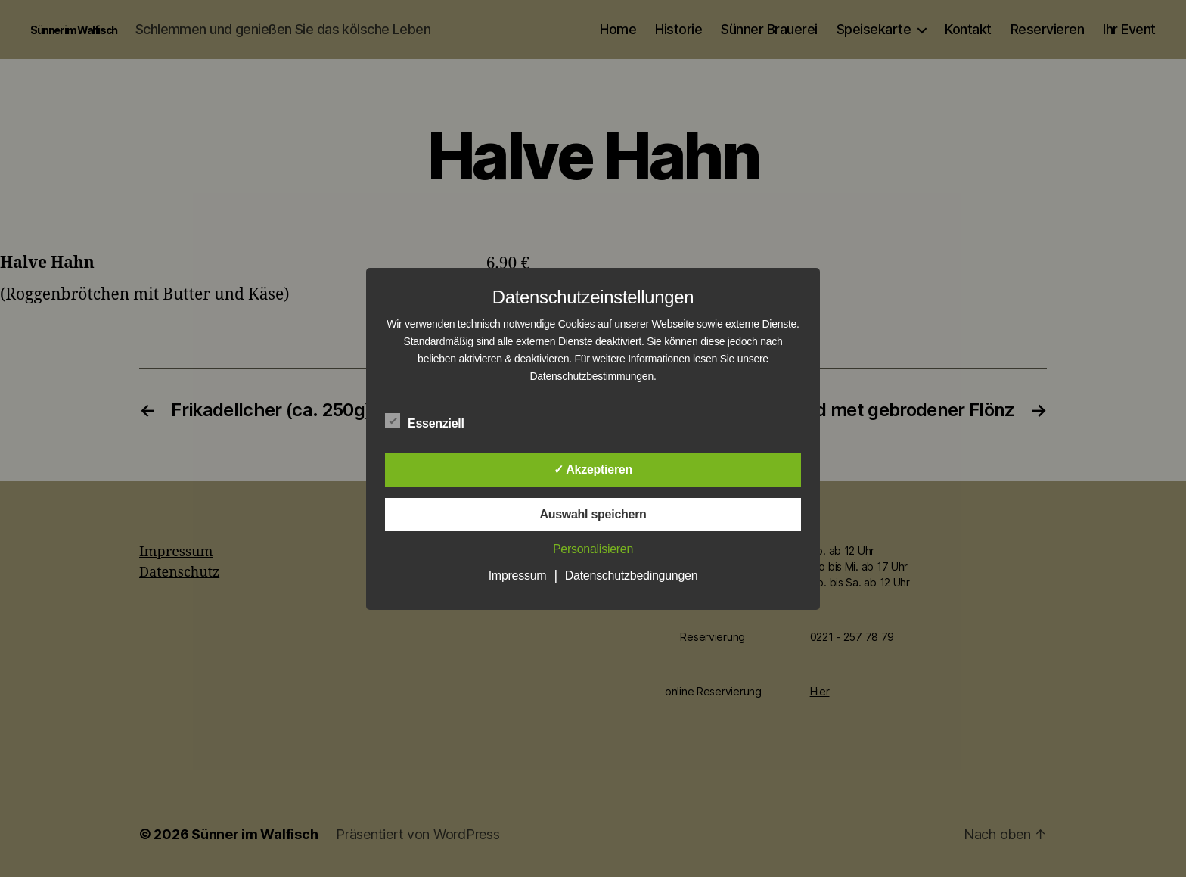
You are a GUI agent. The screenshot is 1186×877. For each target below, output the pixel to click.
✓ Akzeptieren (593, 469)
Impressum (518, 575)
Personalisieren (593, 549)
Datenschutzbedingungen (631, 575)
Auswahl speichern (592, 514)
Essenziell (432, 421)
